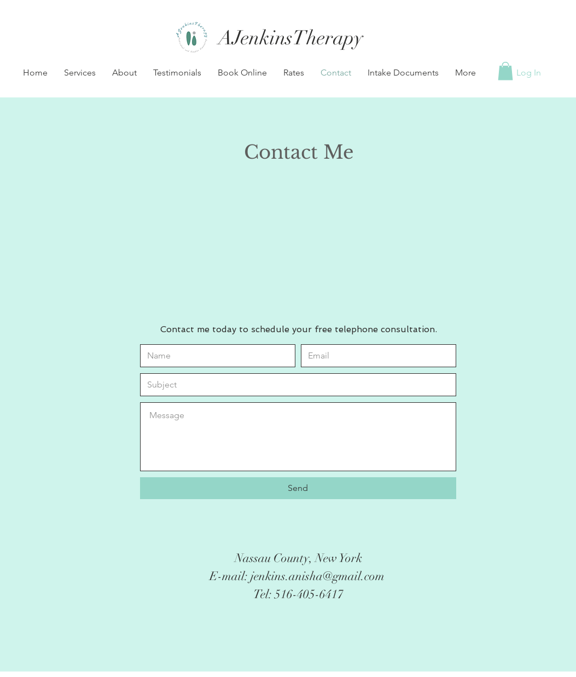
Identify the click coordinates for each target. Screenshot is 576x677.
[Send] (298, 488)
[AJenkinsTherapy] (291, 38)
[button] (80, 73)
